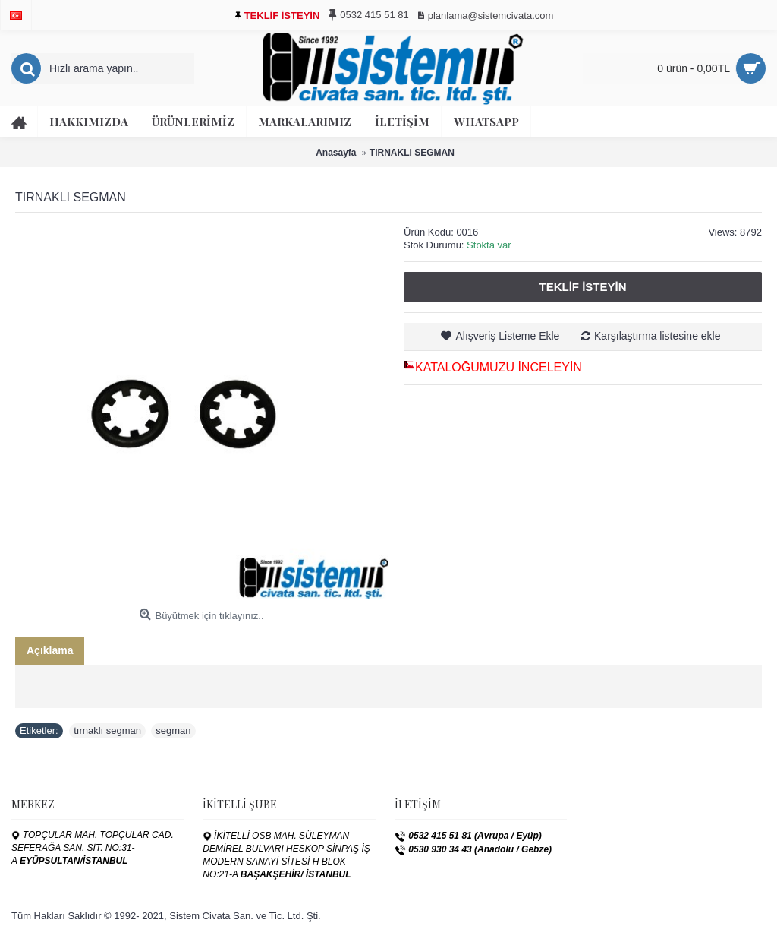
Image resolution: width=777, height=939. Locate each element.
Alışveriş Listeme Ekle (507, 336)
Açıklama (50, 650)
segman (173, 730)
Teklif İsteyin (582, 286)
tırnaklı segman (107, 730)
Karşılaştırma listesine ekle (657, 336)
